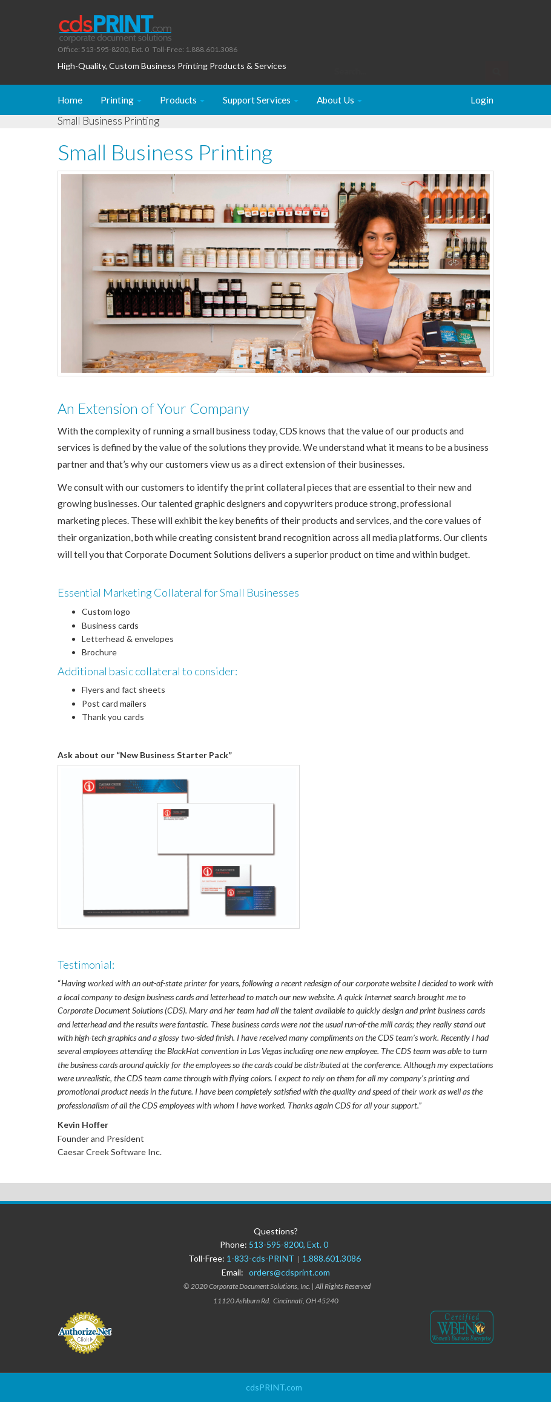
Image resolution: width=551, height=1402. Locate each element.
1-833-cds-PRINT (262, 1258)
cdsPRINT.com (274, 1387)
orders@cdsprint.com (289, 1272)
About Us (339, 99)
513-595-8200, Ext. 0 (288, 1244)
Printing (121, 99)
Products (182, 99)
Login (481, 99)
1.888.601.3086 (331, 1258)
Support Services (261, 99)
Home (70, 99)
